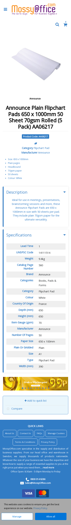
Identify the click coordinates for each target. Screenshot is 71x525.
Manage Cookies (56, 433)
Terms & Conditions (25, 442)
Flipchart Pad (41, 148)
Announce (35, 98)
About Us (9, 433)
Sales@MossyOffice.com (38, 483)
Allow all (50, 516)
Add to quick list (36, 400)
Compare (13, 409)
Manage (16, 516)
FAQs (39, 433)
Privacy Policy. (40, 508)
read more (48, 467)
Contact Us (25, 433)
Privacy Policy (48, 442)
